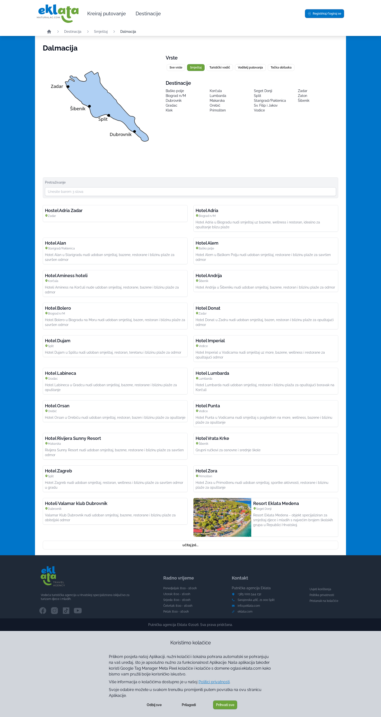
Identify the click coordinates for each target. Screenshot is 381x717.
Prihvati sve (225, 705)
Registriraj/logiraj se (324, 14)
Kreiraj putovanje (106, 14)
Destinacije (148, 14)
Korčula (216, 91)
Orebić (215, 105)
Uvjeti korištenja (320, 589)
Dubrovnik (174, 100)
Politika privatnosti (322, 595)
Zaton (302, 96)
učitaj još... (190, 545)
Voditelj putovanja (250, 67)
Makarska (217, 100)
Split (257, 96)
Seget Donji (263, 91)
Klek (169, 110)
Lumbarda (218, 96)
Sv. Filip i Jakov (265, 105)
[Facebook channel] (43, 611)
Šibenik (303, 100)
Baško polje (175, 91)
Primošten (218, 110)
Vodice (259, 110)
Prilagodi (189, 705)
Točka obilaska (281, 67)
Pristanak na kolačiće (324, 601)
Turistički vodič (219, 67)
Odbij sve (154, 705)
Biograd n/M (176, 96)
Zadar (302, 91)
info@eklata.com (249, 605)
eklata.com (245, 611)
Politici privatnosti (214, 682)
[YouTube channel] (78, 611)
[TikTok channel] (66, 611)
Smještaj (101, 32)
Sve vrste (176, 67)
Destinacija (72, 32)
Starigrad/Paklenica (270, 100)
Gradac (171, 105)
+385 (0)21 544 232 (249, 594)
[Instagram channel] (54, 611)
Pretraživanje (55, 182)
